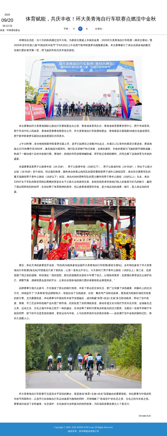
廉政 (114, 3)
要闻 (86, 3)
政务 (95, 3)
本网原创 (74, 3)
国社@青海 (60, 3)
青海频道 (45, 3)
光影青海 (125, 3)
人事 (105, 3)
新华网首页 (30, 3)
